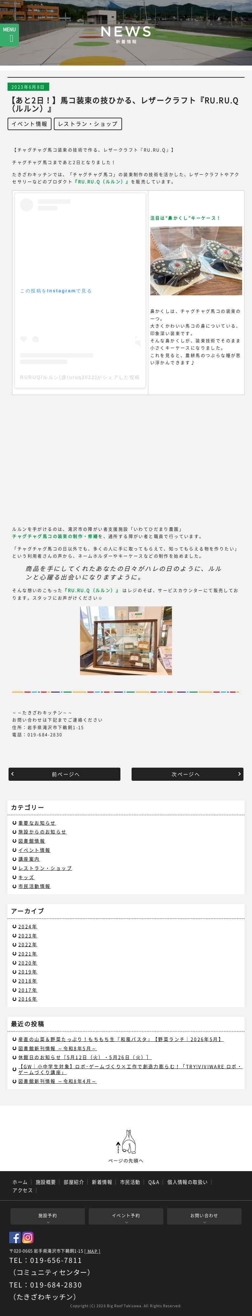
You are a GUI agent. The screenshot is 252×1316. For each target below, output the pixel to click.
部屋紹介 (74, 1182)
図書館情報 (31, 840)
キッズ (26, 877)
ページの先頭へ (126, 1146)
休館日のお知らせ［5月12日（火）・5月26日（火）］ (85, 1057)
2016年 (27, 998)
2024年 (27, 926)
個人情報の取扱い (187, 1182)
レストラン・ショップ (88, 124)
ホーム (20, 1182)
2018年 (27, 980)
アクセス (22, 1190)
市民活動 (130, 1182)
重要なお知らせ (37, 822)
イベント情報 (29, 124)
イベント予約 (126, 1215)
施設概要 (46, 1182)
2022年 (27, 944)
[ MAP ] (92, 1251)
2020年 (27, 962)
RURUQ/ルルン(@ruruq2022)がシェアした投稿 (80, 377)
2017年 (27, 990)
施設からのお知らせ (42, 831)
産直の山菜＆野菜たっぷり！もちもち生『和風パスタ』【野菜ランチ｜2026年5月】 (121, 1039)
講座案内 (29, 858)
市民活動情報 (34, 886)
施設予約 (47, 1215)
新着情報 (102, 1182)
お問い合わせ (204, 1215)
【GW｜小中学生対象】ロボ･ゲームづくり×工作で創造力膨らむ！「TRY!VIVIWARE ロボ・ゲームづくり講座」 (130, 1069)
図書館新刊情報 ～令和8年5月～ (57, 1048)
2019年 (27, 971)
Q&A (153, 1182)
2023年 (27, 935)
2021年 (27, 953)
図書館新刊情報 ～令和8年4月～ (57, 1081)
